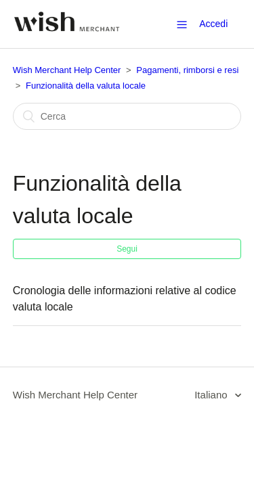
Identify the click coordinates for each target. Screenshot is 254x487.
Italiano (212, 394)
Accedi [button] (213, 23)
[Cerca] (127, 116)
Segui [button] (127, 249)
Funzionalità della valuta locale (86, 85)
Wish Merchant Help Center (67, 70)
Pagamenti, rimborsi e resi (187, 70)
